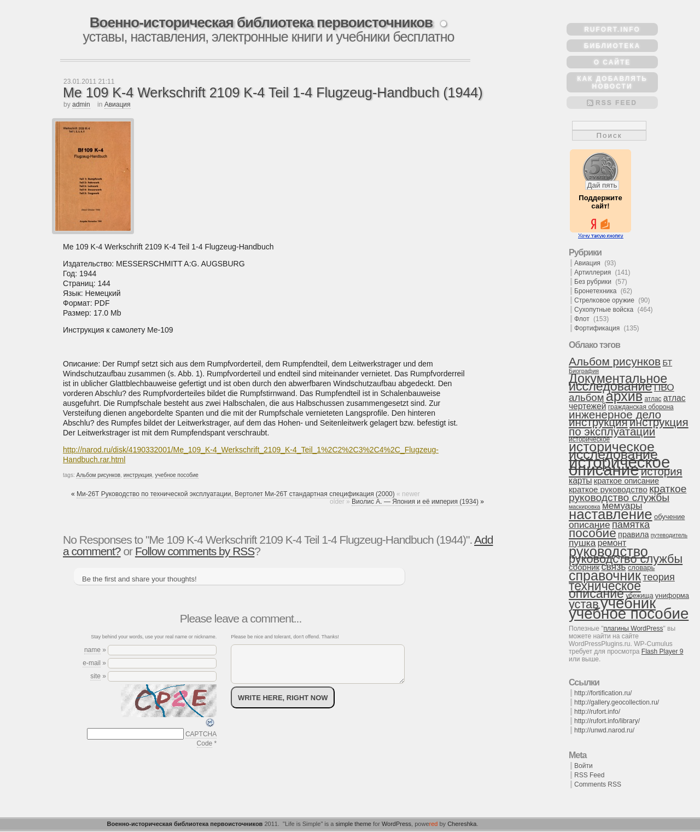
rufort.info (612, 29)
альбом (586, 397)
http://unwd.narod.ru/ (604, 730)
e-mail (92, 663)
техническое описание (605, 590)
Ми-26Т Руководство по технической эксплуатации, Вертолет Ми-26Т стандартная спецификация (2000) (236, 494)
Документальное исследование (618, 382)
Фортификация (597, 328)
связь (614, 566)
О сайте (612, 62)
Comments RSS (597, 784)
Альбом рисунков (98, 475)
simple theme (353, 824)
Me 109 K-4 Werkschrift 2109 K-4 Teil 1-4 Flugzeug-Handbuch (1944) (273, 92)
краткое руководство (608, 489)
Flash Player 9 (662, 651)
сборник (584, 567)
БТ (667, 362)
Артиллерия (592, 272)
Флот (582, 319)
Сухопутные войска (603, 309)
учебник (628, 603)
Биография (584, 371)
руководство (608, 551)
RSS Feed (616, 103)
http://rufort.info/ (597, 711)
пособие (592, 533)
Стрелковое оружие (604, 300)
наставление (610, 514)
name (92, 650)
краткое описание (626, 480)
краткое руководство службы (627, 493)
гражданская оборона (641, 407)
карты (580, 480)
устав (584, 604)
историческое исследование (613, 450)
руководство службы (625, 559)
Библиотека (612, 46)
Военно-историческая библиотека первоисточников (261, 22)
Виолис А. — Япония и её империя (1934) (415, 501)
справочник (605, 575)
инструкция (138, 475)
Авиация (117, 104)
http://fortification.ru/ (603, 693)
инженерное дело (615, 414)
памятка (631, 524)
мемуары (622, 505)
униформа (672, 595)
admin (81, 104)
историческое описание (619, 466)
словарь (641, 567)
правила (633, 534)
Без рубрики (592, 282)
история (661, 472)
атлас (652, 399)
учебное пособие (177, 475)
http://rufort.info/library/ (607, 721)
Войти (583, 766)
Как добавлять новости (612, 82)
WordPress (396, 824)
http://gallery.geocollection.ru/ (616, 702)
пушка (582, 542)
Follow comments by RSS (194, 551)
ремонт (612, 543)
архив (624, 396)
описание (589, 524)
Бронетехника (595, 291)
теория (659, 577)
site (95, 676)
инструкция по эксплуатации (629, 427)
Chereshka (461, 824)
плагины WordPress (633, 628)
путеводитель (669, 535)
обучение (669, 517)
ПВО (664, 387)
